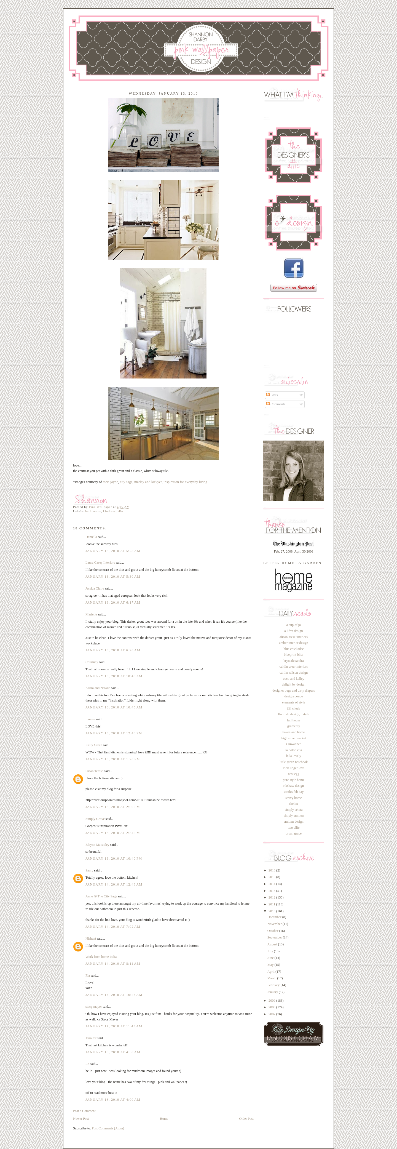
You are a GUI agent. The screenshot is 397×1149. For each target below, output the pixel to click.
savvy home (293, 798)
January (273, 992)
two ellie (294, 828)
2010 (272, 911)
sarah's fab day (294, 792)
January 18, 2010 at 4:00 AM (112, 1100)
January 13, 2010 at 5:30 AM (112, 577)
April (271, 972)
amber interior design (293, 643)
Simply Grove (95, 819)
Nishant (90, 938)
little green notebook (294, 762)
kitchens (109, 511)
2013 (272, 891)
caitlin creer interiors (294, 666)
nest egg (293, 774)
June (271, 958)
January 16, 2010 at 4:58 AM (112, 1052)
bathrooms (93, 511)
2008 (272, 1007)
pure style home (294, 780)
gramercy (293, 726)
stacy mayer (93, 1007)
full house (293, 720)
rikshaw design (293, 786)
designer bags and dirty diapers (293, 690)
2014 (272, 884)
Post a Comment (84, 1111)
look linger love (293, 768)
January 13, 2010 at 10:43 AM (114, 676)
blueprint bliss (293, 655)
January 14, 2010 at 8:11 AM (112, 964)
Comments (275, 404)
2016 (272, 870)
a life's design (293, 631)
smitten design (294, 821)
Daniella (91, 537)
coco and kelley (293, 679)
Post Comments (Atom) (108, 1128)
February (274, 985)
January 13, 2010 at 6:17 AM (112, 602)
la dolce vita (293, 750)
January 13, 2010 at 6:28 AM (112, 650)
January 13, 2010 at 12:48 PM (113, 733)
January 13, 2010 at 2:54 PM (112, 833)
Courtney (91, 662)
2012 (272, 897)
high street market (293, 738)
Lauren (90, 719)
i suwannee (293, 744)
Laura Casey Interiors (100, 562)
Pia (87, 975)
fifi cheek (293, 708)
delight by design (293, 684)
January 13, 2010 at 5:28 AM (112, 551)
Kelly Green (93, 745)
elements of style (293, 702)
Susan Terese (94, 771)
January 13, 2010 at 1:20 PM (112, 759)
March (272, 978)
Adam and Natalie (97, 688)
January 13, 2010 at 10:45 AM (114, 707)
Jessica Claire (94, 588)
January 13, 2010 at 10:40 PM (113, 858)
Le (87, 1064)
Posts (272, 395)
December (274, 917)
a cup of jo (293, 625)
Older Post (246, 1119)
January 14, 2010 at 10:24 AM (114, 995)
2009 (272, 1001)
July (270, 951)
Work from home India (101, 957)
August (272, 944)
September (275, 937)
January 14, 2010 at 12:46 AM (114, 884)
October (273, 931)
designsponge (293, 696)
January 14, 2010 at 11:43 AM (113, 1026)
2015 (272, 877)
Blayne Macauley (97, 845)
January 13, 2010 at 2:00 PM (112, 807)
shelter (293, 804)
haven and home (294, 732)
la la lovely (293, 756)
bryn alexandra (293, 661)
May (271, 965)
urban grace (294, 833)
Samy (89, 870)
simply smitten (293, 815)
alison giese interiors (294, 637)
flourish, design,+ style (293, 714)
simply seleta (294, 810)
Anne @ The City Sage (101, 896)
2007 (272, 1014)
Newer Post (81, 1119)
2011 (272, 904)
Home (164, 1119)
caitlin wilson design (294, 673)
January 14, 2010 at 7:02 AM (112, 927)
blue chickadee (293, 649)
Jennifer (90, 1038)
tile (120, 511)
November (275, 924)
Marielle (91, 614)
